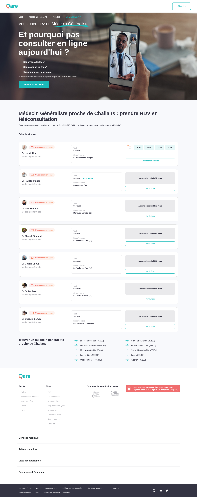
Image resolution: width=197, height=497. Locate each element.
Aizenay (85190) (138, 360)
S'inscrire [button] (182, 6)
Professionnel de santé (29, 397)
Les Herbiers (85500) (89, 355)
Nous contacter (54, 397)
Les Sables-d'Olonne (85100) (93, 345)
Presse (23, 410)
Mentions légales (25, 488)
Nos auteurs (52, 410)
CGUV (38, 488)
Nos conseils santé (55, 401)
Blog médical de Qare (56, 406)
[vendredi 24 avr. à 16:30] (149, 147)
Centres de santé (54, 415)
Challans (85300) (73, 17)
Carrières (51, 424)
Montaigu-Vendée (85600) (91, 350)
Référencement (25, 493)
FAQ (49, 392)
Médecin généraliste (38, 17)
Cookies (115, 488)
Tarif (36, 493)
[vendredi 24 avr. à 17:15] (159, 147)
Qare (21, 17)
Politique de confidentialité (72, 488)
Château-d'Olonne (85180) (143, 341)
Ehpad (23, 406)
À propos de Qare (55, 419)
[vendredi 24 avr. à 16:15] (138, 147)
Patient (23, 392)
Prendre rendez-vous (34, 84)
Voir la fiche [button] (150, 188)
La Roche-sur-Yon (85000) (92, 341)
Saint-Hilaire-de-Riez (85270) (144, 350)
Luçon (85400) (137, 355)
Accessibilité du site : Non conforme (56, 493)
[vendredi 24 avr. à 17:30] (170, 147)
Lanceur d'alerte (51, 488)
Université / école (27, 401)
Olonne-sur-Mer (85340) (91, 360)
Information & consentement (97, 488)
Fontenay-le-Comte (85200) (143, 345)
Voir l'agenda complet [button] (150, 161)
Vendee (56, 17)
